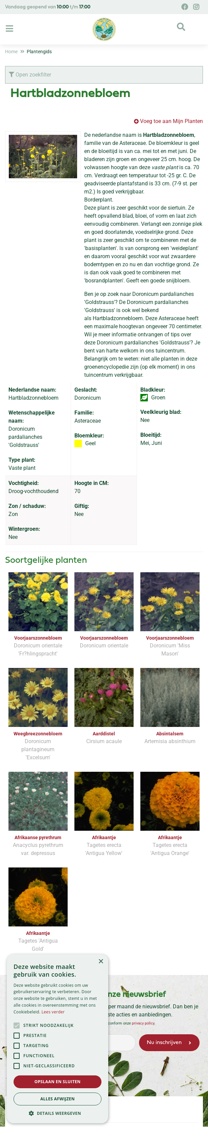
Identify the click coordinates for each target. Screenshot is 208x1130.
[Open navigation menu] (10, 29)
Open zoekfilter (30, 74)
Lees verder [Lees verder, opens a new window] (53, 1012)
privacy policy (143, 1023)
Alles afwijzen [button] (57, 1099)
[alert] (57, 1038)
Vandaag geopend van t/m (47, 7)
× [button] (100, 961)
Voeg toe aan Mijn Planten (171, 121)
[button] (57, 1113)
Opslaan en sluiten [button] (57, 1082)
